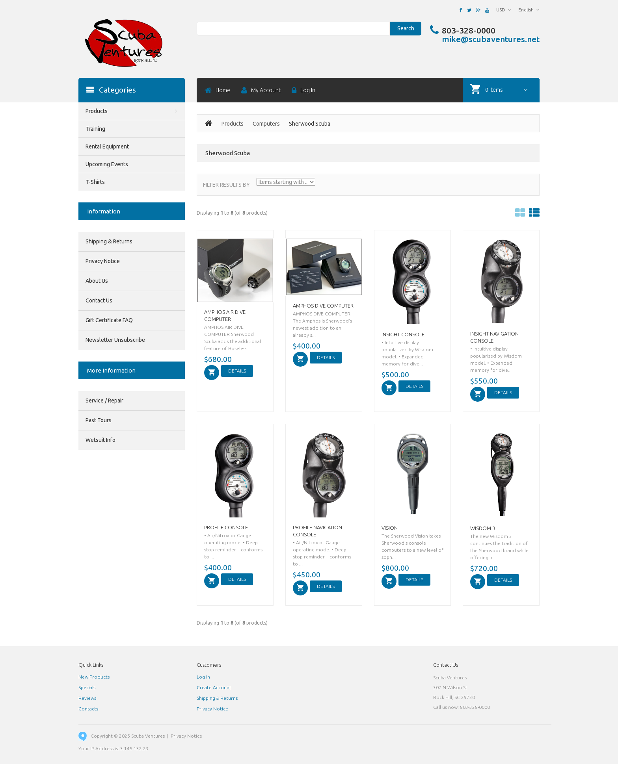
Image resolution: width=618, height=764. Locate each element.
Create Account (214, 687)
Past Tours (99, 420)
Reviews (87, 698)
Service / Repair (104, 400)
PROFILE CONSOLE (226, 527)
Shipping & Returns (109, 241)
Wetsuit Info (100, 440)
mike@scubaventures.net (491, 39)
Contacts (88, 708)
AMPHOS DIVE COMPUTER (323, 305)
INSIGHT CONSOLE (403, 334)
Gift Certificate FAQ (109, 320)
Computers (266, 124)
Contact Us (99, 300)
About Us (97, 281)
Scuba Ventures (148, 735)
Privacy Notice (103, 261)
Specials (86, 687)
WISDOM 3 (482, 528)
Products (233, 124)
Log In (203, 676)
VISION (390, 527)
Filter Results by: (227, 185)
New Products (94, 676)
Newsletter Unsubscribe (115, 340)
